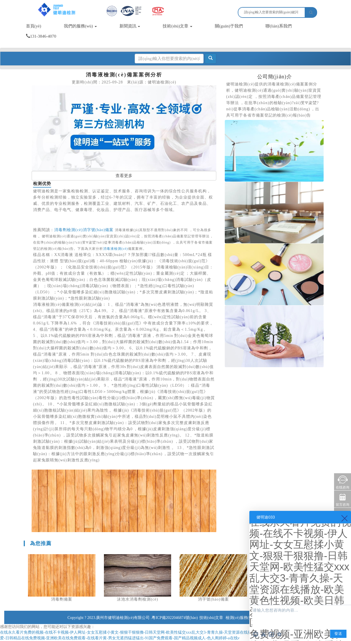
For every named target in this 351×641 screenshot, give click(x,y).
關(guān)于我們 (229, 26)
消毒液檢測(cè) (115, 249)
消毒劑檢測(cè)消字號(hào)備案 (84, 230)
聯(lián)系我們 (278, 26)
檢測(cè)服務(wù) (240, 618)
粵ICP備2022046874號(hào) (175, 618)
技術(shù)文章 (177, 26)
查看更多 (123, 175)
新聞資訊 (129, 26)
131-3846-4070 (41, 36)
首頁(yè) (33, 26)
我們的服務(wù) (80, 26)
